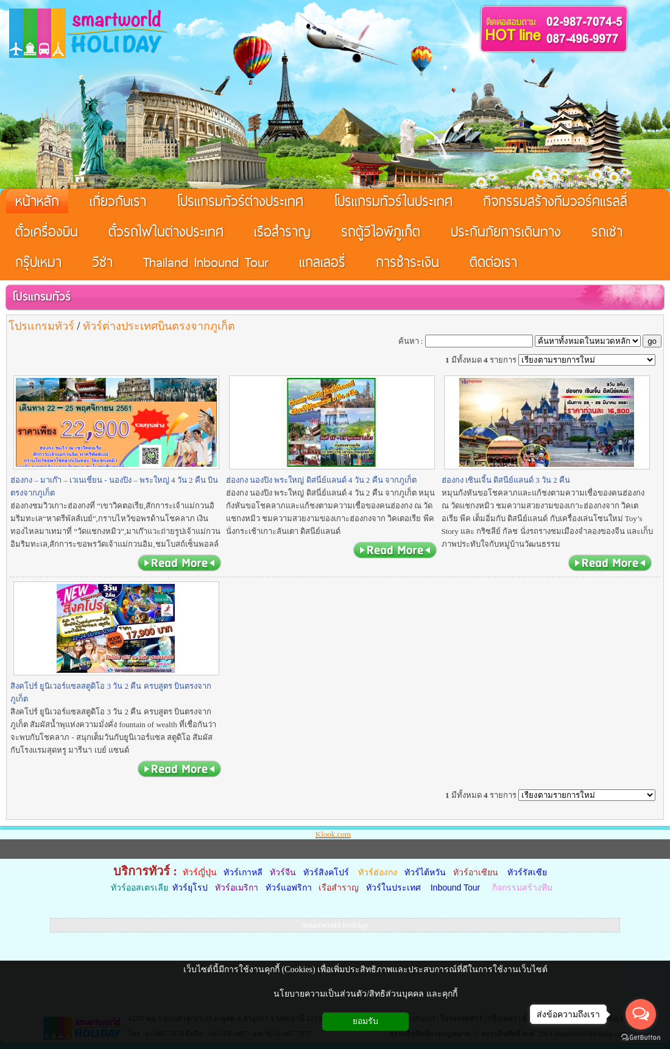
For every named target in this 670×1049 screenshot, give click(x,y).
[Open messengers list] (641, 1014)
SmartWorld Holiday (335, 925)
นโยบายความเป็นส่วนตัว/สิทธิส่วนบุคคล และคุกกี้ (365, 993)
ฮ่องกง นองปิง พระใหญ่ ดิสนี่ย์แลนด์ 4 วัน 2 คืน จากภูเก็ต (321, 480)
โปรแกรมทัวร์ (41, 296)
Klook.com (333, 834)
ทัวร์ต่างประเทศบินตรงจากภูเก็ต (159, 326)
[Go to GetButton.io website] (640, 1037)
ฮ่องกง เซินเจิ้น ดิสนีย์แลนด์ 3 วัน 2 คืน (506, 480)
